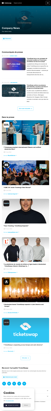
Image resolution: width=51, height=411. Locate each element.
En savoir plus (10, 400)
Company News (13, 56)
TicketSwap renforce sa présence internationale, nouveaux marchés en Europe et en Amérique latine (37, 86)
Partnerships (14, 82)
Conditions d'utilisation (39, 401)
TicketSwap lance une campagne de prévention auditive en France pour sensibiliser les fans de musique (37, 60)
